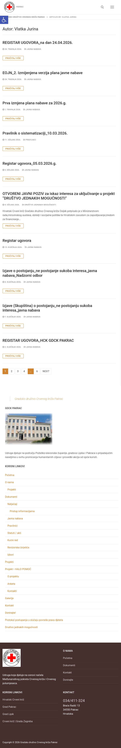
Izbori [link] (10, 554)
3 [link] (18, 371)
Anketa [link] (11, 583)
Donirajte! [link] (10, 612)
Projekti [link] (11, 489)
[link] (4, 20)
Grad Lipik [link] (8, 714)
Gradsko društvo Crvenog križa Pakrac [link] (39, 399)
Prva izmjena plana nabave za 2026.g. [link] (34, 103)
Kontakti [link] (12, 591)
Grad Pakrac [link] (9, 706)
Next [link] (46, 371)
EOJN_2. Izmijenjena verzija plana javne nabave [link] (43, 73)
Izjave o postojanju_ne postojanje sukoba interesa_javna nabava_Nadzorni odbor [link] (50, 273)
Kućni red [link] (12, 540)
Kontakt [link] (9, 605)
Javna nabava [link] (32, 49)
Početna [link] (9, 475)
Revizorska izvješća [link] (18, 547)
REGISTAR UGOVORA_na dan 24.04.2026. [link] (38, 42)
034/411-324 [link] (74, 700)
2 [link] (11, 371)
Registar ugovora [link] (17, 240)
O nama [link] (9, 482)
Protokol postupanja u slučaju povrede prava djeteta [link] (34, 620)
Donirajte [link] (68, 679)
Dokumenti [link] (11, 496)
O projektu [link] (13, 576)
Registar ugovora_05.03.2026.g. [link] (29, 163)
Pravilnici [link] (29, 140)
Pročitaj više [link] (13, 58)
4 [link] (24, 371)
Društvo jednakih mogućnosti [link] (39, 205)
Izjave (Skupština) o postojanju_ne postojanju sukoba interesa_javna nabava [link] (47, 308)
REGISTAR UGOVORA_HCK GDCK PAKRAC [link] (38, 340)
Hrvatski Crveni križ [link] (13, 699)
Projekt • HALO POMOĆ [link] (18, 569)
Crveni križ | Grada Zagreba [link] (18, 721)
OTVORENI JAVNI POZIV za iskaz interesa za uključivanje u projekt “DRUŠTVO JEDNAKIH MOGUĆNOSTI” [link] (59, 195)
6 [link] (37, 371)
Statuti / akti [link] (14, 532)
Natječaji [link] (12, 504)
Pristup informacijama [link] (22, 511)
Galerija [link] (9, 598)
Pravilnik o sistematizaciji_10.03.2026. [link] (35, 133)
